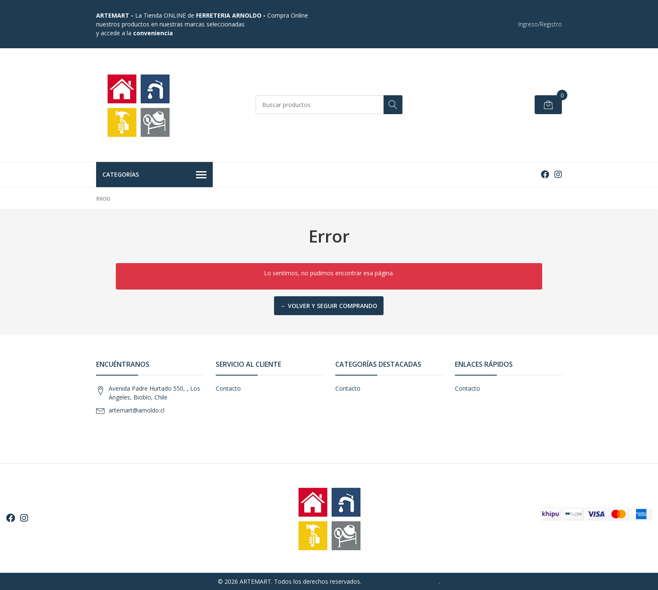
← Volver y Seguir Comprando (328, 306)
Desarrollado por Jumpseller (401, 581)
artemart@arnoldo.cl (136, 410)
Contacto (228, 388)
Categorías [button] (154, 175)
